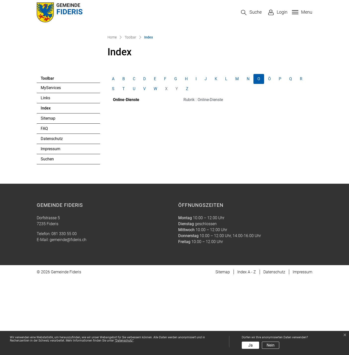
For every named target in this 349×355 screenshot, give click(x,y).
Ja (250, 345)
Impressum (50, 224)
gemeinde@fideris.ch (68, 315)
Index (54, 185)
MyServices (51, 163)
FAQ (44, 204)
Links (45, 174)
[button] (251, 12)
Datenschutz (52, 214)
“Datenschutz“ (124, 340)
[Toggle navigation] (301, 12)
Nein (271, 345)
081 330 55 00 (64, 309)
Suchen (47, 235)
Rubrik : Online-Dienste (203, 175)
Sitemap (48, 194)
